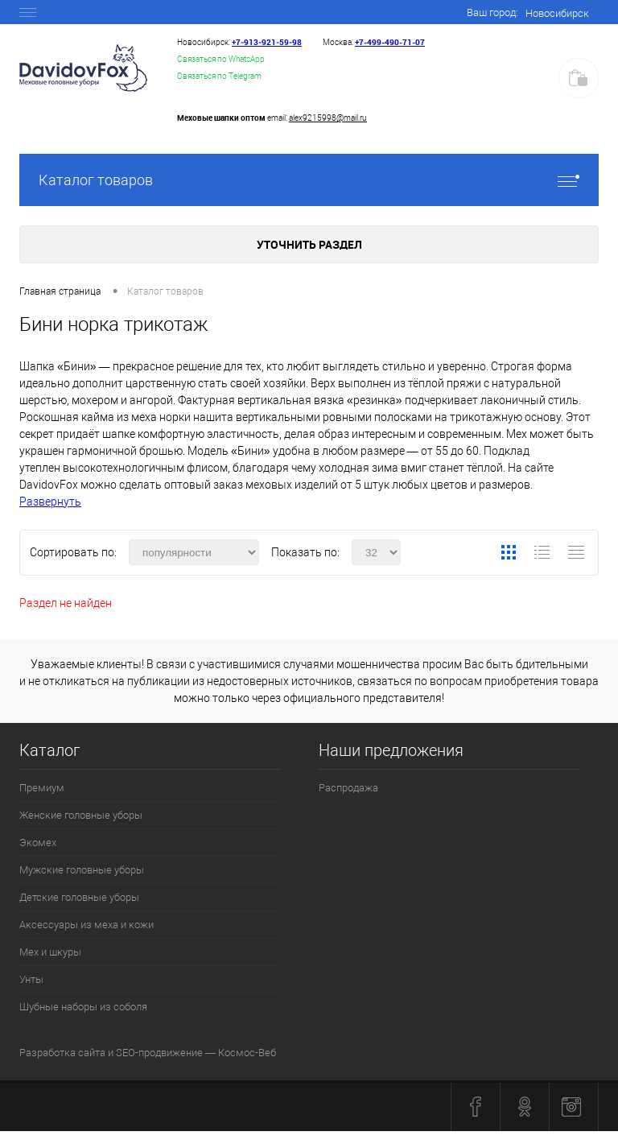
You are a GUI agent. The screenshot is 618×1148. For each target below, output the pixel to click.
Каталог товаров (309, 180)
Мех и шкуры (50, 952)
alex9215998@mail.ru (328, 118)
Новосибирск (557, 13)
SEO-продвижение (159, 1053)
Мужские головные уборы (81, 870)
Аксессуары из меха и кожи (86, 925)
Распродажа (348, 788)
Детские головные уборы (79, 897)
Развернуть (50, 501)
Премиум (41, 788)
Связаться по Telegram (219, 76)
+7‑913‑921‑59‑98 (267, 41)
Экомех (37, 842)
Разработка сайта (62, 1053)
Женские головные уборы (80, 815)
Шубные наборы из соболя (83, 1007)
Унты (31, 979)
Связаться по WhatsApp (221, 59)
